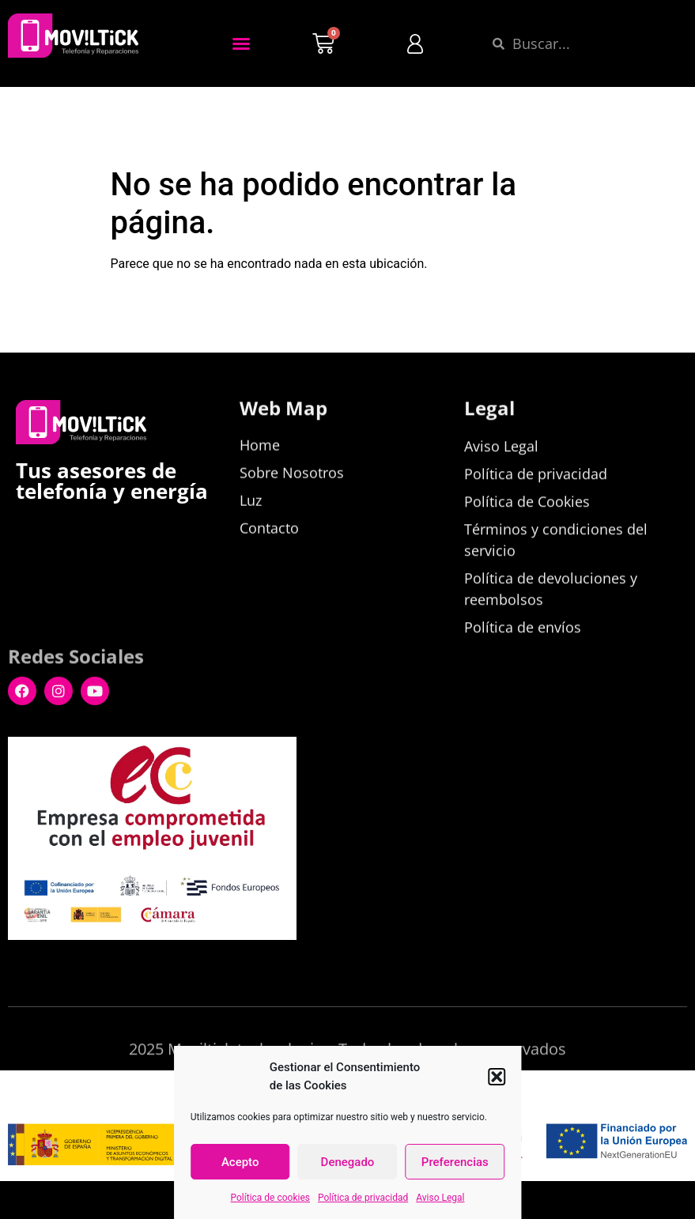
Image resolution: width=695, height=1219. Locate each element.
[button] (496, 1077)
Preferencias (455, 1162)
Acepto (240, 1162)
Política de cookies (271, 1197)
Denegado (348, 1162)
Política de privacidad (363, 1197)
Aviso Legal (440, 1197)
